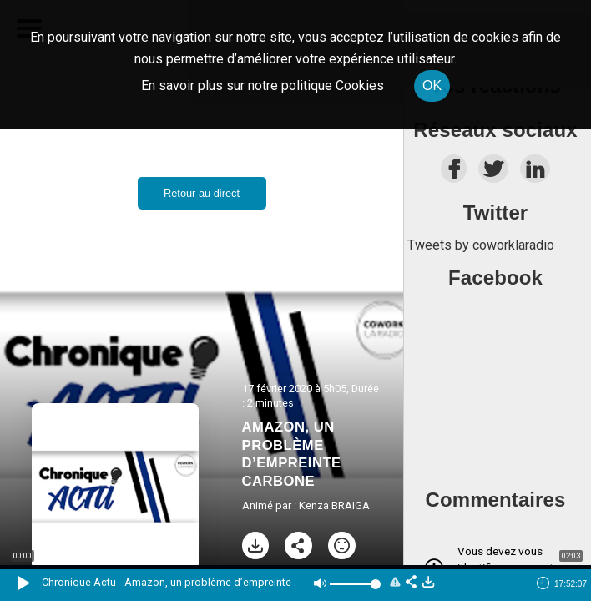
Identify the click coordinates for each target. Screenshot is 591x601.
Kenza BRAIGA (334, 505)
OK (432, 85)
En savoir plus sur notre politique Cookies (262, 85)
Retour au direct (202, 193)
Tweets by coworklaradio (480, 245)
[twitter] (493, 173)
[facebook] (454, 173)
